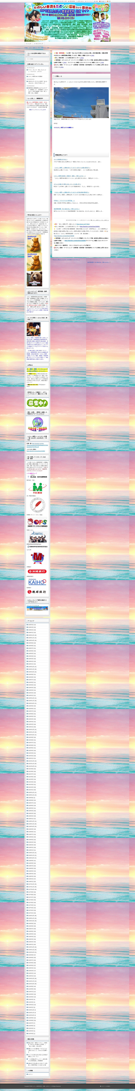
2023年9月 (30, 706)
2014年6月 (30, 994)
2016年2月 (30, 941)
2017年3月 (30, 907)
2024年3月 (30, 690)
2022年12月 (31, 729)
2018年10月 (31, 858)
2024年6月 (30, 682)
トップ (29, 43)
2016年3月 (30, 939)
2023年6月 (30, 713)
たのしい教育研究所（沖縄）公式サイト (42, 1086)
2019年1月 (30, 850)
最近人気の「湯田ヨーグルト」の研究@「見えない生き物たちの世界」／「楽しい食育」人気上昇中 (37, 1044)
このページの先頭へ (105, 1086)
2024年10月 (31, 672)
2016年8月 (30, 926)
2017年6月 (30, 899)
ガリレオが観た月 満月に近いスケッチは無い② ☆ (67, 184)
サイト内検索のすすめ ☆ (60, 159)
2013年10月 (31, 1015)
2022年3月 (30, 753)
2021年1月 (30, 789)
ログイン (30, 1074)
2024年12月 (31, 666)
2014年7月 (30, 991)
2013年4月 (30, 1028)
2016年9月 (30, 923)
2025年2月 (30, 661)
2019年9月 (30, 829)
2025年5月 (30, 653)
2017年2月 (30, 910)
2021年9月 (30, 768)
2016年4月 (30, 936)
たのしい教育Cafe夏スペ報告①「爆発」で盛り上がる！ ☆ (70, 176)
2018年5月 (30, 871)
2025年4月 (30, 656)
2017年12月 (31, 884)
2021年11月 (31, 763)
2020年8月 (30, 800)
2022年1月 (30, 758)
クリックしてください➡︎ (33, 605)
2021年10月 (31, 766)
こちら (92, 55)
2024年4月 (30, 687)
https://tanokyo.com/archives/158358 (64, 236)
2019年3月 (30, 844)
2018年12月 (31, 852)
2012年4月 (30, 1033)
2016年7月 (30, 928)
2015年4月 (30, 968)
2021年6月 (30, 776)
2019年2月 (30, 847)
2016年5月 (30, 934)
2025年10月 (31, 640)
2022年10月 (31, 734)
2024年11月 (31, 669)
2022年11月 (31, 732)
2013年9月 (30, 1017)
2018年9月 (30, 860)
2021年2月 (30, 787)
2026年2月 (30, 630)
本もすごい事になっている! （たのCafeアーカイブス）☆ (66, 259)
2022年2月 (30, 755)
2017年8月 (30, 894)
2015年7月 (30, 960)
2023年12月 (31, 698)
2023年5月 (30, 716)
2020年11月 (31, 795)
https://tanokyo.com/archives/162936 (75, 240)
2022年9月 (30, 737)
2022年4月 (30, 750)
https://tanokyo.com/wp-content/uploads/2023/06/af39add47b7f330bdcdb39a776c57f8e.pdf (37, 445)
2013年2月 (30, 1031)
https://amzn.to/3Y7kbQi (83, 224)
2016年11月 (31, 918)
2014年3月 (30, 1002)
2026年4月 (30, 624)
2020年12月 (31, 792)
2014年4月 (30, 999)
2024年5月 (30, 685)
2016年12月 (31, 915)
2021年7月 (30, 774)
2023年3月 (30, 721)
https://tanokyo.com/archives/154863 (36, 451)
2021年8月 (30, 771)
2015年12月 (31, 947)
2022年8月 (30, 740)
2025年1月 (30, 664)
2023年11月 (31, 700)
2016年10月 (31, 920)
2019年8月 (30, 831)
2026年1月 (30, 632)
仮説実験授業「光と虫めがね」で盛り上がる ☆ (66, 209)
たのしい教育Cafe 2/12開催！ (35, 76)
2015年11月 (31, 949)
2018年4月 (30, 873)
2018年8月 (30, 863)
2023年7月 (30, 711)
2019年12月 (31, 821)
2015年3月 (30, 970)
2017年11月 (31, 886)
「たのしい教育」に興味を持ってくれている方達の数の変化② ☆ (71, 192)
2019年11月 (31, 824)
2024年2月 (30, 692)
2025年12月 (31, 635)
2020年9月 (30, 797)
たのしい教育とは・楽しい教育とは (100, 220)
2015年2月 (30, 973)
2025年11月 (31, 637)
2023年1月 (30, 727)
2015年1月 (30, 976)
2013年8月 (30, 1020)
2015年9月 (30, 955)
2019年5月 (30, 839)
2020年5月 (30, 808)
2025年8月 (30, 645)
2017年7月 (30, 897)
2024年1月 (30, 695)
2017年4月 (30, 905)
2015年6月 (30, 962)
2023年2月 (30, 724)
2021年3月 (30, 784)
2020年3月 (30, 813)
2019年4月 (30, 842)
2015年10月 (31, 952)
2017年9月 (30, 892)
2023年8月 (30, 708)
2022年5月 (30, 747)
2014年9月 (30, 986)
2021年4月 (30, 782)
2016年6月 (30, 931)
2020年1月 (30, 818)
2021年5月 (30, 779)
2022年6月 (30, 745)
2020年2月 (30, 816)
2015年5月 (30, 965)
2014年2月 (30, 1004)
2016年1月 (30, 944)
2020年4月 (30, 810)
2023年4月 (30, 719)
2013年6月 (30, 1025)
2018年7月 (30, 865)
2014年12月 (31, 978)
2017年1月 (30, 913)
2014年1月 (30, 1007)
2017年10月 (31, 889)
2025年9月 (30, 643)
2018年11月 (31, 855)
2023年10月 (31, 703)
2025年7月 (30, 648)
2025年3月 (30, 658)
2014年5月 (30, 997)
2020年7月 (30, 803)
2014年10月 (31, 983)
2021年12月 (31, 761)
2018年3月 (30, 876)
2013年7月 (30, 1023)
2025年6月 (30, 651)
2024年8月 (30, 677)
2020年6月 (30, 805)
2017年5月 (30, 902)
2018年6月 (30, 868)
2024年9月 (30, 674)
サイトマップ (39, 43)
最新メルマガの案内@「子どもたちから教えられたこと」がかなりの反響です (37, 1050)
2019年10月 (31, 826)
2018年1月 (30, 881)
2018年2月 (30, 879)
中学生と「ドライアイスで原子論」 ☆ (64, 200)
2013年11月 (31, 1012)
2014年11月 (31, 981)
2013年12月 (31, 1010)
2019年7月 (30, 834)
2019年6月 (30, 837)
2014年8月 (30, 989)
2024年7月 (30, 679)
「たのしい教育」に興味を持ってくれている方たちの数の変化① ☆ (72, 167)
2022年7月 (30, 742)
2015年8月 (30, 957)
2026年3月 (30, 627)
